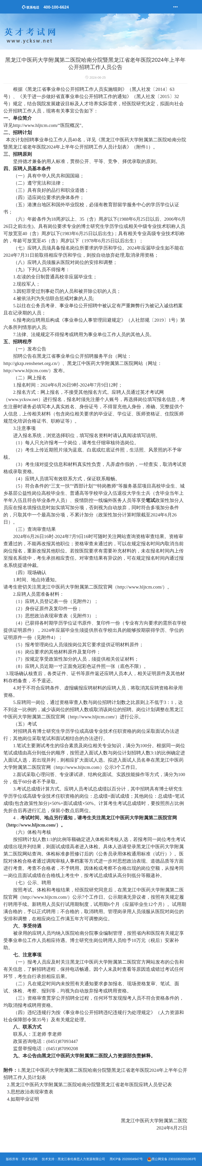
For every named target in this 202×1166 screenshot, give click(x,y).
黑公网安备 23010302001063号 (174, 1159)
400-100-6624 (45, 7)
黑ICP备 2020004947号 (126, 1159)
